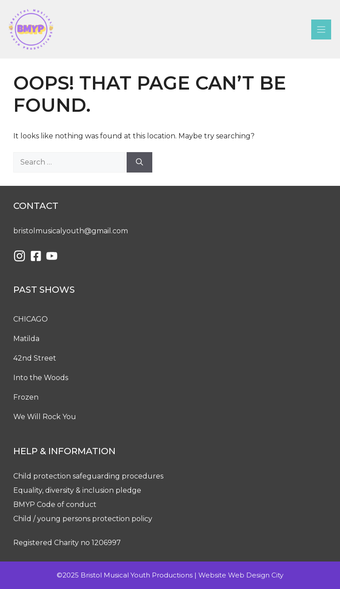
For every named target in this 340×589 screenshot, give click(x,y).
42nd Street (34, 358)
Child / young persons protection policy (82, 518)
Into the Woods (40, 377)
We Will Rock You (44, 416)
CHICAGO (30, 319)
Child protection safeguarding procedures (88, 476)
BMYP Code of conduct (55, 504)
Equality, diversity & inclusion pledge (77, 490)
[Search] (139, 162)
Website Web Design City (240, 575)
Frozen (26, 397)
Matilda (26, 338)
